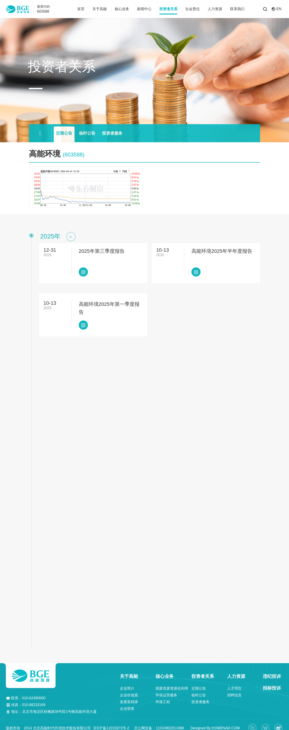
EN (276, 9)
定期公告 (64, 133)
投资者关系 (168, 9)
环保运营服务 (166, 691)
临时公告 (87, 133)
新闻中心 (144, 9)
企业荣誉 (127, 705)
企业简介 (127, 684)
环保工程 (163, 698)
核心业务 (122, 9)
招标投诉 (272, 684)
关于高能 (99, 9)
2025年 (50, 236)
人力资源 (215, 9)
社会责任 (192, 9)
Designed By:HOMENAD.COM (213, 724)
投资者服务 (112, 133)
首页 (80, 9)
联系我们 (237, 9)
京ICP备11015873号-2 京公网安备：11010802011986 (139, 724)
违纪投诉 (272, 672)
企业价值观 (129, 691)
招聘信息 (234, 691)
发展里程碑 (129, 698)
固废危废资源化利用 (172, 684)
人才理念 (234, 684)
